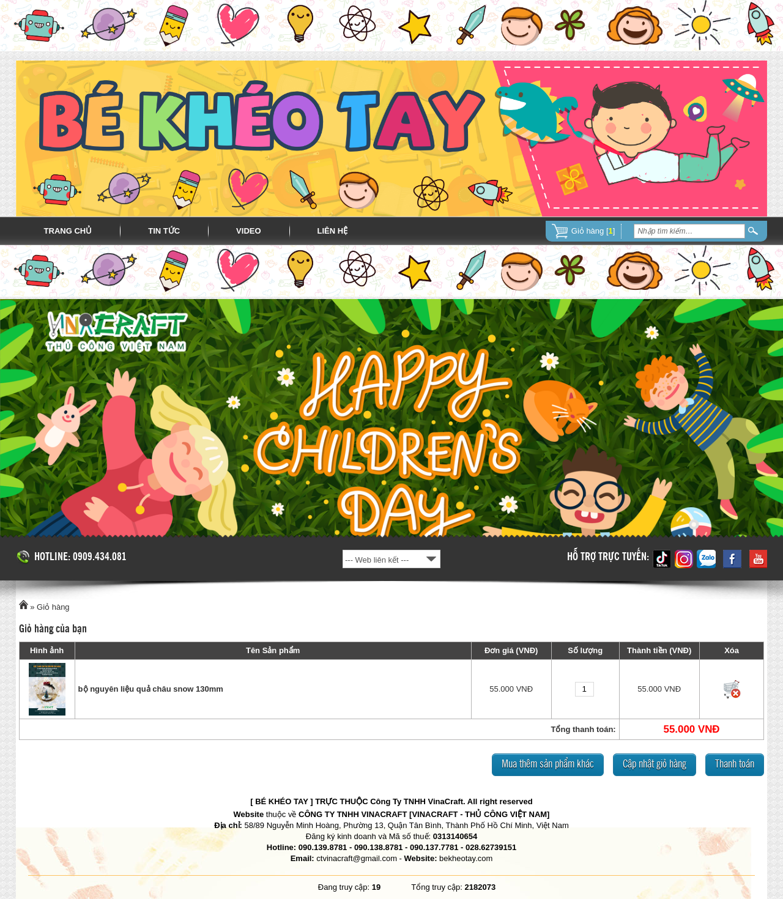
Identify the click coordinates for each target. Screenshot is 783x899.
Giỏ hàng (53, 607)
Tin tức (164, 230)
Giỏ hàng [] (593, 230)
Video (248, 230)
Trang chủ (68, 230)
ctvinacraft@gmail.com (356, 858)
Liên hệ (332, 230)
